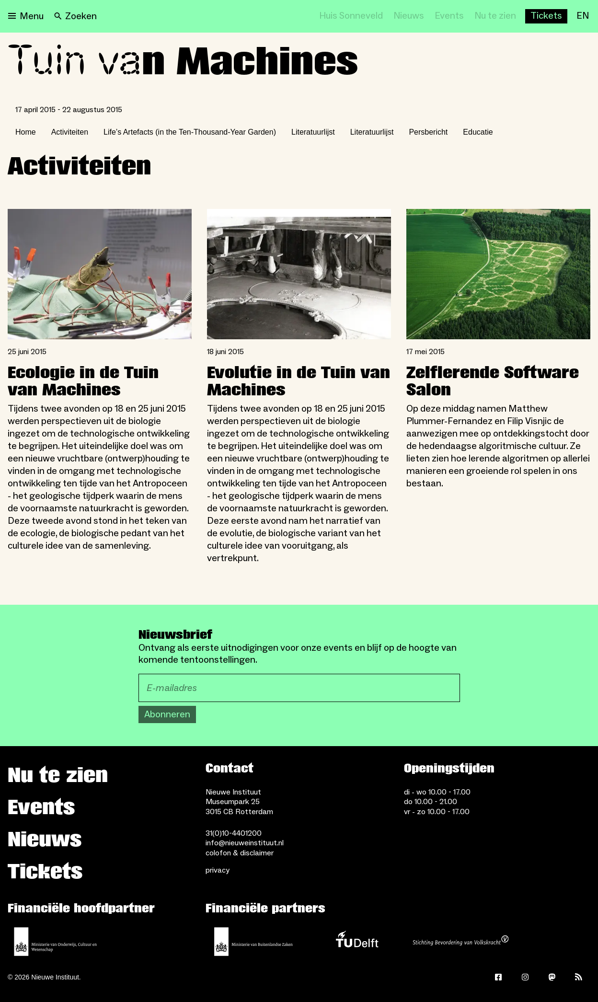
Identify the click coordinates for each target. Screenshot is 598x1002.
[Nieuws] (408, 16)
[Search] (75, 16)
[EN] (582, 16)
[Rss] (579, 977)
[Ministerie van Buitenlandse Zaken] (253, 941)
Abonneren (167, 714)
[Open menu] (26, 16)
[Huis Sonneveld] (351, 16)
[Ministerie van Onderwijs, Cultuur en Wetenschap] (56, 941)
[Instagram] (525, 977)
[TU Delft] (357, 941)
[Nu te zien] (495, 16)
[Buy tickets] (546, 16)
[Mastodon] (552, 977)
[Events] (449, 16)
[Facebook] (498, 977)
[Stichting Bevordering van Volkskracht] (460, 941)
